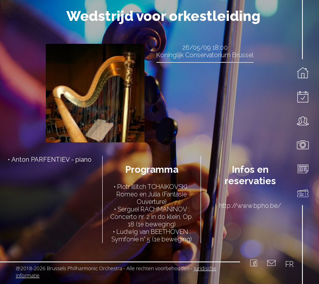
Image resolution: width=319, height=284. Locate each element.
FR (289, 264)
